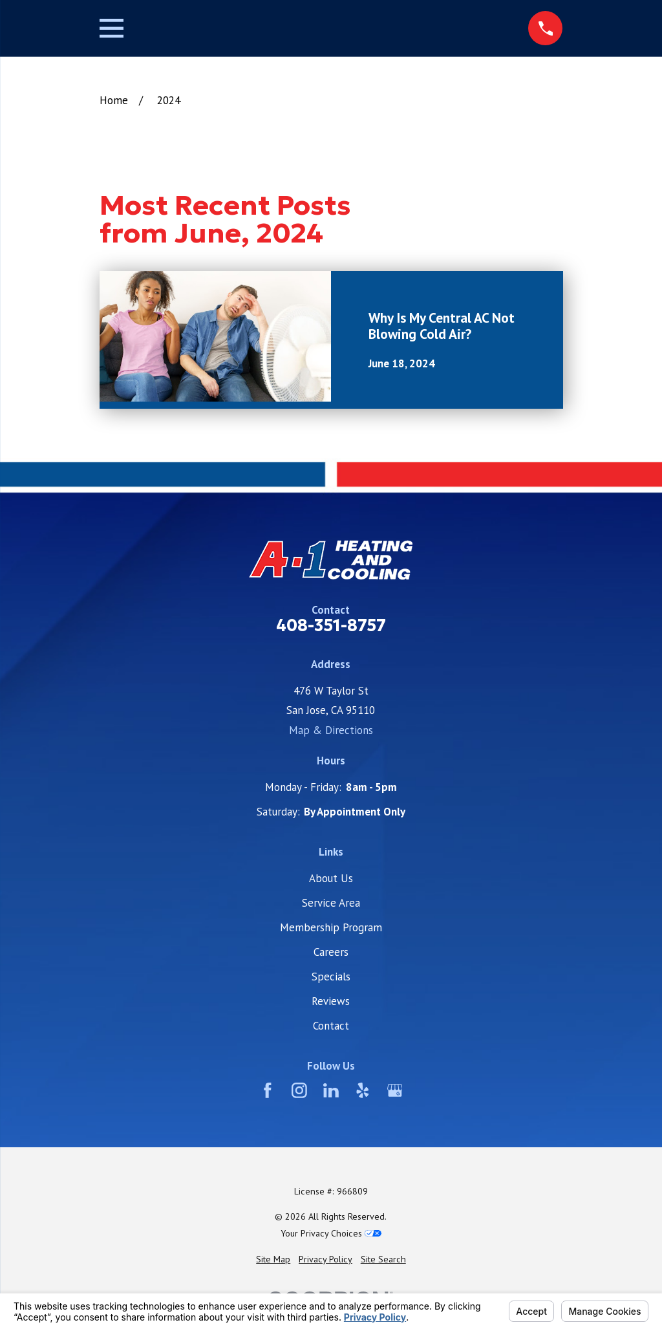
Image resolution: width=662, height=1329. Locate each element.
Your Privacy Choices (331, 1233)
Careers (331, 952)
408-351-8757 (331, 626)
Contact (331, 1026)
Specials (331, 976)
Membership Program (331, 927)
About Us (331, 878)
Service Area (331, 903)
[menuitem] (273, 1259)
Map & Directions (331, 730)
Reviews (331, 1001)
